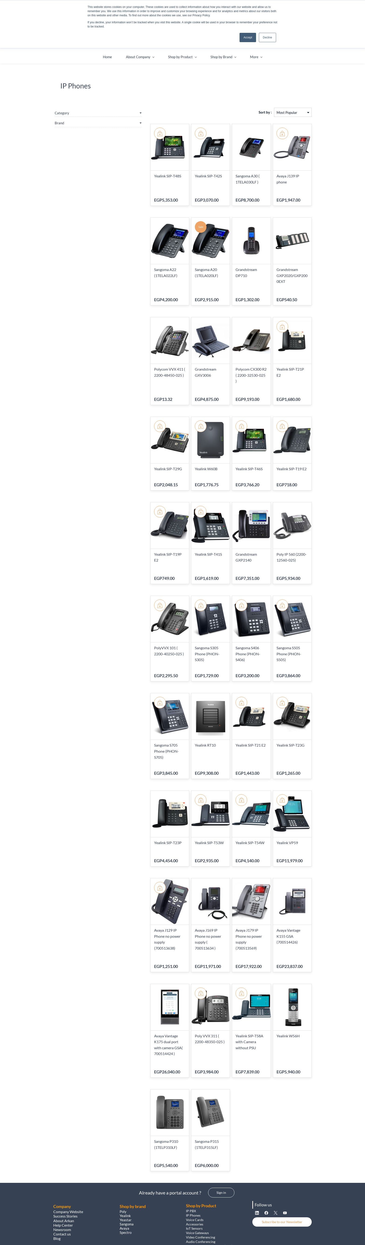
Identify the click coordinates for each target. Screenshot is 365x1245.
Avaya (125, 1195)
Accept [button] (247, 37)
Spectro (126, 1199)
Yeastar (126, 1186)
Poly (123, 1178)
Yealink (125, 1182)
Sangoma (127, 1190)
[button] (221, 1159)
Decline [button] (267, 37)
